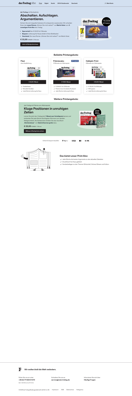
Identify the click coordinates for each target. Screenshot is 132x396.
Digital (46, 3)
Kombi (53, 3)
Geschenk (74, 3)
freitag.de (79, 389)
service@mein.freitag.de (60, 380)
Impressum (55, 389)
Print (40, 3)
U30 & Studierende (63, 3)
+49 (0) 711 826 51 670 (27, 380)
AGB (62, 389)
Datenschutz (70, 389)
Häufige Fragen (90, 380)
